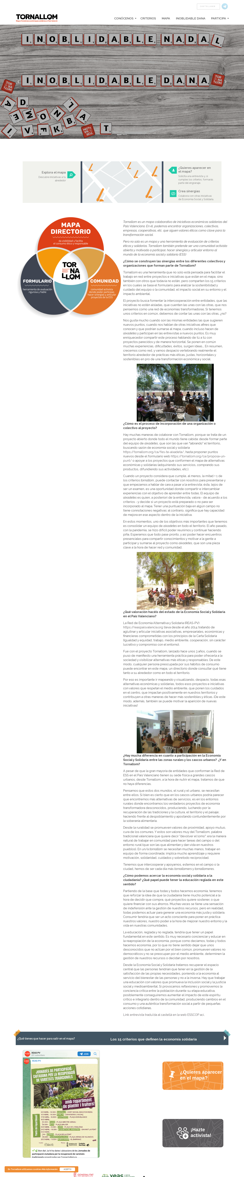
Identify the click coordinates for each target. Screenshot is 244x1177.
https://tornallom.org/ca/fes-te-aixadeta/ (153, 452)
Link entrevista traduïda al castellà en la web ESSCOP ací (163, 1015)
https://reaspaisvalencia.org (143, 627)
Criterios (148, 18)
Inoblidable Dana (190, 18)
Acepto (67, 1169)
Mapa (166, 18)
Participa (218, 18)
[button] (18, 82)
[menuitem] (123, 18)
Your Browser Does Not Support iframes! (61, 1104)
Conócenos (123, 18)
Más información (50, 1169)
